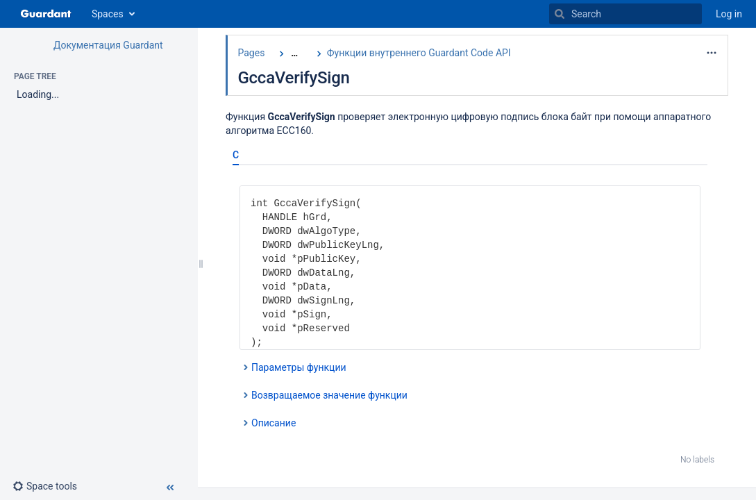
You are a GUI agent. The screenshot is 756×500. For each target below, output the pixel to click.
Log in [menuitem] (729, 13)
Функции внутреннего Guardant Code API (419, 52)
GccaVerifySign (293, 78)
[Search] (559, 13)
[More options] (711, 52)
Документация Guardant (108, 45)
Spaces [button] (108, 13)
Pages (250, 52)
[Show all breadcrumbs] (294, 53)
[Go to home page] (46, 14)
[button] (50, 486)
